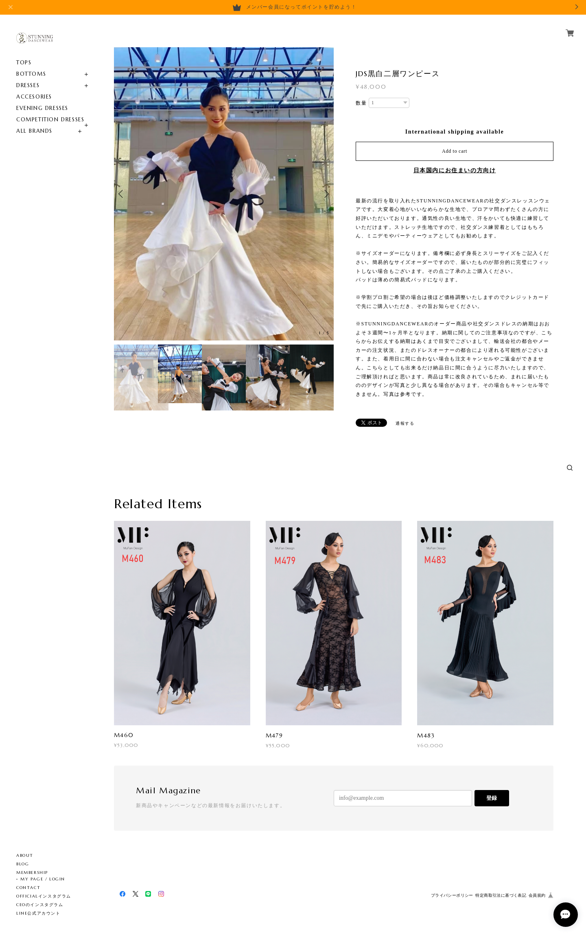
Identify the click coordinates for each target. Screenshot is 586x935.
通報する (405, 423)
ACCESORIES (34, 96)
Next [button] (325, 194)
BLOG (22, 864)
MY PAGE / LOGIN (42, 879)
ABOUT (24, 855)
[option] (224, 193)
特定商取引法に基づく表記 (500, 895)
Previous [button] (122, 194)
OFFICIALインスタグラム (43, 896)
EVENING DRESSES (42, 108)
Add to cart (454, 151)
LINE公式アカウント (38, 913)
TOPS (23, 62)
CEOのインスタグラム (39, 904)
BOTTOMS (31, 74)
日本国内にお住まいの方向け (454, 170)
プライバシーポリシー (452, 895)
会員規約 (537, 895)
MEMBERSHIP (32, 872)
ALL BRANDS (34, 131)
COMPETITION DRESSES (50, 119)
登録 (491, 798)
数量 (361, 103)
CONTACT (28, 887)
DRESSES (27, 85)
